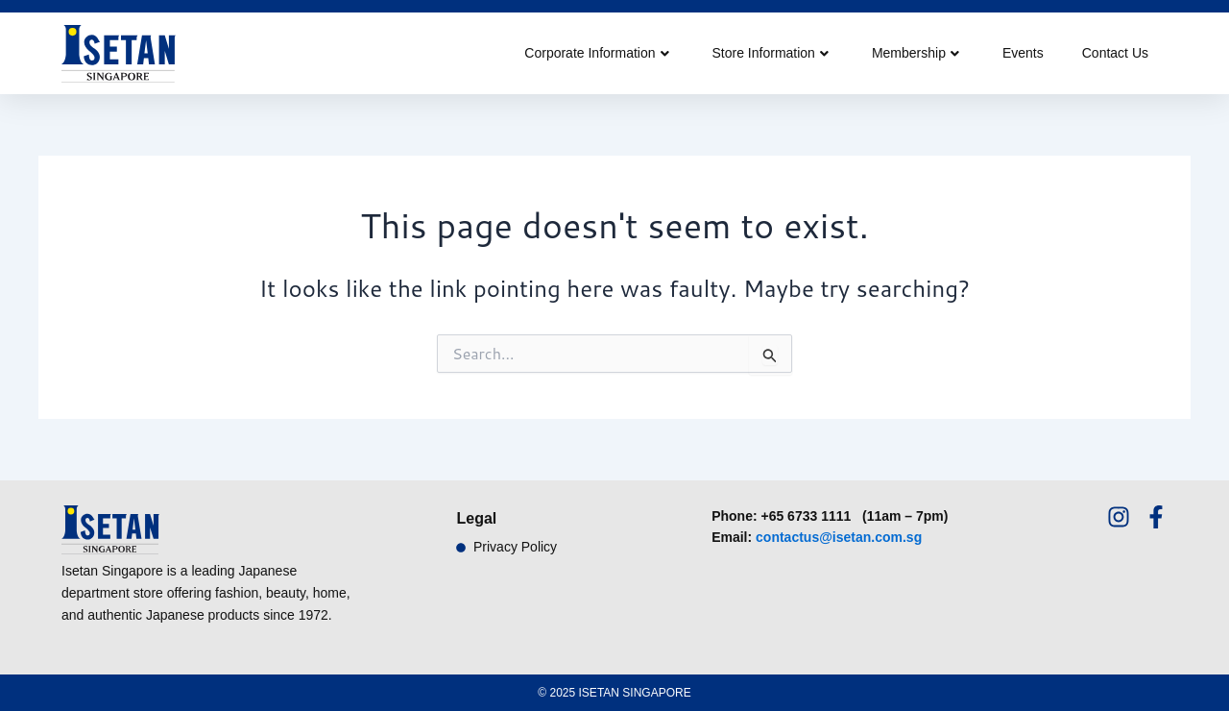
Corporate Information (596, 53)
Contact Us (1115, 53)
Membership (915, 53)
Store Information (770, 53)
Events (1023, 53)
